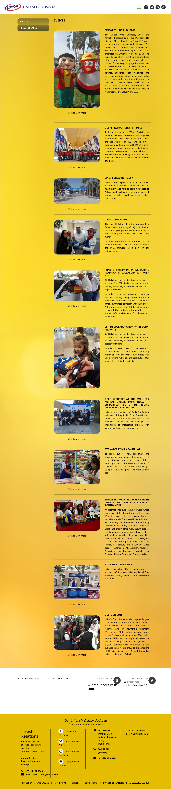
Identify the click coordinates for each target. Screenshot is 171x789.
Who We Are (43, 783)
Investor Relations (113, 783)
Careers (76, 783)
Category (27, 783)
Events (24, 21)
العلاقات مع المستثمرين (139, 783)
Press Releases (28, 27)
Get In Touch (91, 783)
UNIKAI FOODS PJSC (105, 678)
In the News (60, 783)
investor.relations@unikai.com (42, 774)
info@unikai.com (107, 757)
